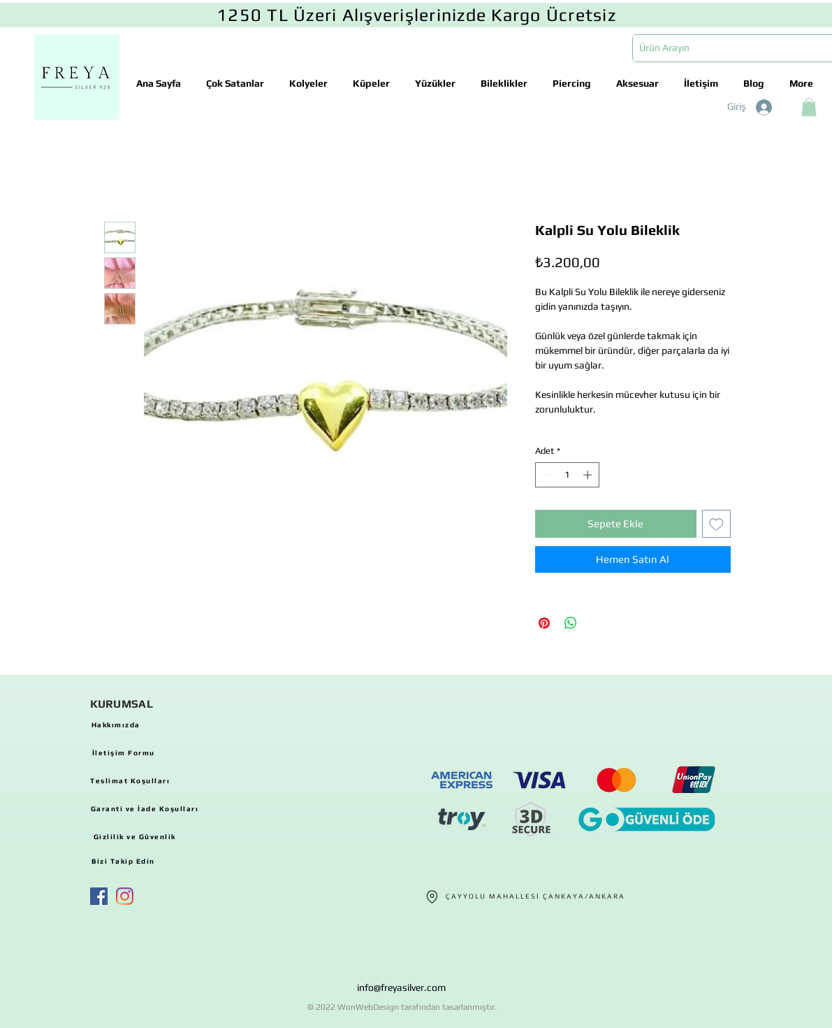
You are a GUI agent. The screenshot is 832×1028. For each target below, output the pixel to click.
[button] (809, 107)
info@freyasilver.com (401, 987)
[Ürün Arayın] (726, 48)
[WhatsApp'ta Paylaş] (570, 623)
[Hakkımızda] (116, 724)
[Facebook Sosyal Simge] (99, 896)
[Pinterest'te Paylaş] (544, 623)
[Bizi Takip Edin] (123, 861)
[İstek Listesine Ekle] (716, 524)
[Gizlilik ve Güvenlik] (134, 836)
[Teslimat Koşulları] (130, 780)
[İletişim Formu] (123, 752)
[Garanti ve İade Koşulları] (145, 808)
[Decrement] (545, 475)
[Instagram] (124, 896)
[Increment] (589, 475)
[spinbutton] (567, 475)
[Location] (432, 897)
